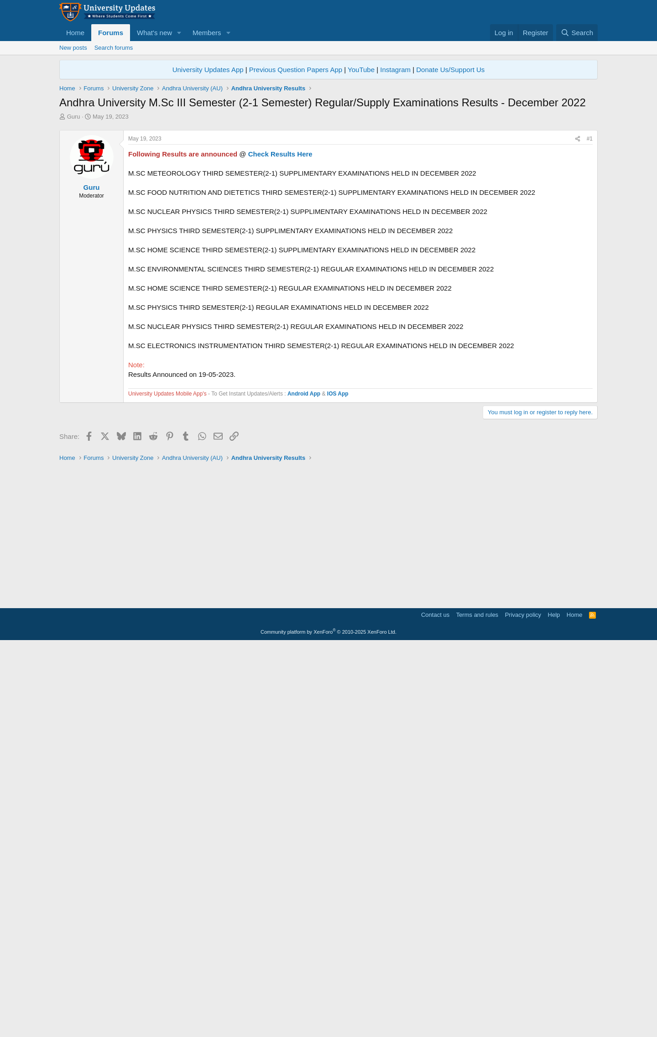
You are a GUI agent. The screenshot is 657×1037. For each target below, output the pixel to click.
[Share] (578, 266)
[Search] (577, 32)
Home (75, 32)
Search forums (113, 47)
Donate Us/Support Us (450, 69)
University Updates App (208, 69)
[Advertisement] (328, 189)
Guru (73, 116)
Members (207, 32)
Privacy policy (523, 1007)
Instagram (395, 69)
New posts (73, 47)
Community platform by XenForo (328, 1024)
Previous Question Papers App (295, 69)
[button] (179, 32)
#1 (590, 266)
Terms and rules (477, 1007)
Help (554, 1007)
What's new (154, 32)
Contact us (435, 1007)
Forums (110, 32)
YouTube (361, 69)
